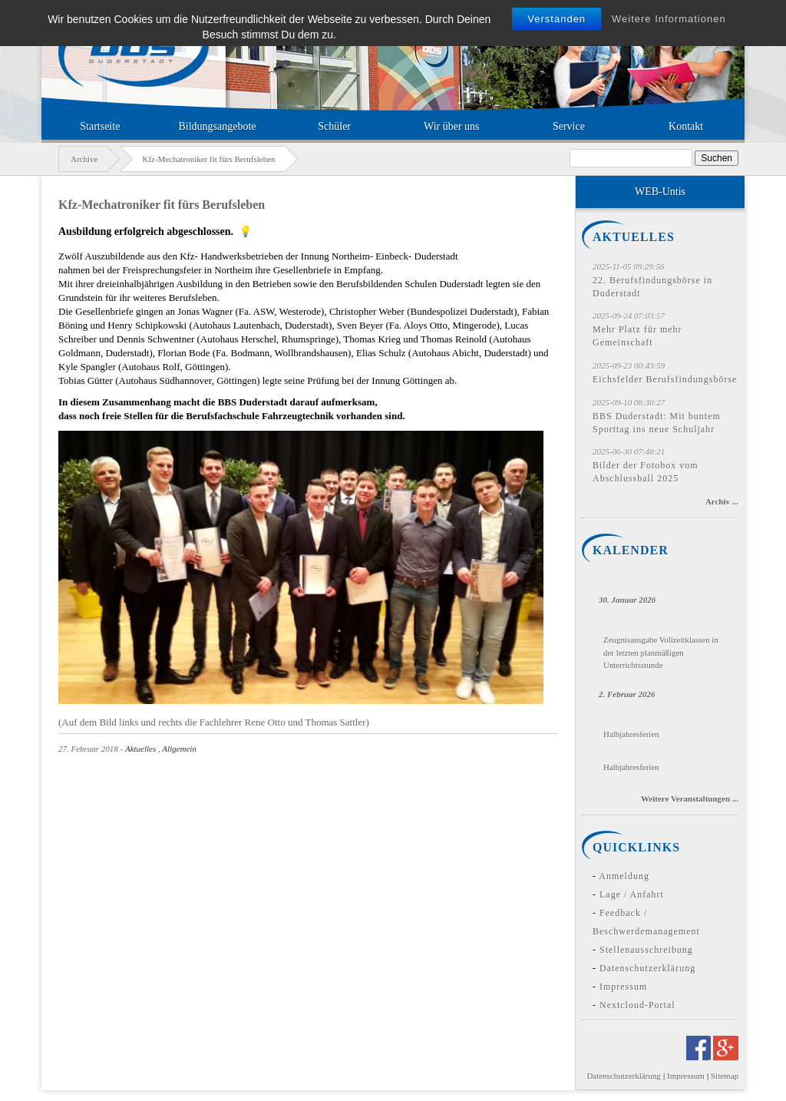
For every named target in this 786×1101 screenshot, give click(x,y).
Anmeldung (624, 876)
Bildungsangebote (217, 126)
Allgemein (179, 748)
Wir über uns (452, 126)
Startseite (100, 126)
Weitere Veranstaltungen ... (689, 798)
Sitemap (724, 1075)
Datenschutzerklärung (647, 968)
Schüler (334, 126)
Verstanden (556, 19)
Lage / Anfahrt (631, 894)
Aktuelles (140, 748)
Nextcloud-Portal (637, 1005)
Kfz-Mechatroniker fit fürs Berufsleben (161, 204)
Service (569, 126)
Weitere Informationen (669, 19)
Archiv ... (721, 501)
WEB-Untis (660, 191)
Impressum (623, 986)
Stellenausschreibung (646, 949)
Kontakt (686, 126)
